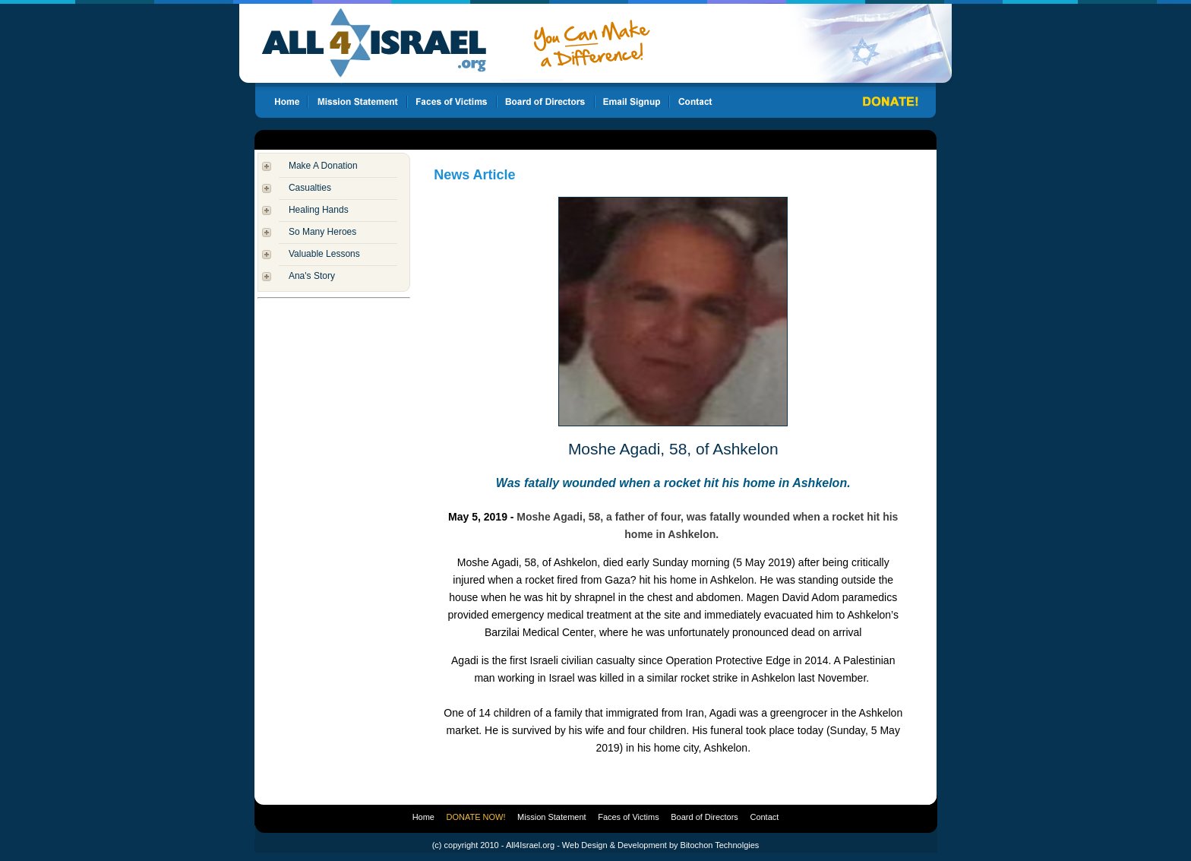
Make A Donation (323, 165)
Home (423, 816)
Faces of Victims (628, 816)
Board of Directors (704, 816)
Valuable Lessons (324, 253)
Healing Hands (319, 209)
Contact (764, 816)
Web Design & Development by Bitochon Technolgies (660, 845)
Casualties (310, 187)
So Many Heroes (322, 231)
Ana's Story (312, 276)
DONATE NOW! (476, 816)
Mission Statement (551, 816)
